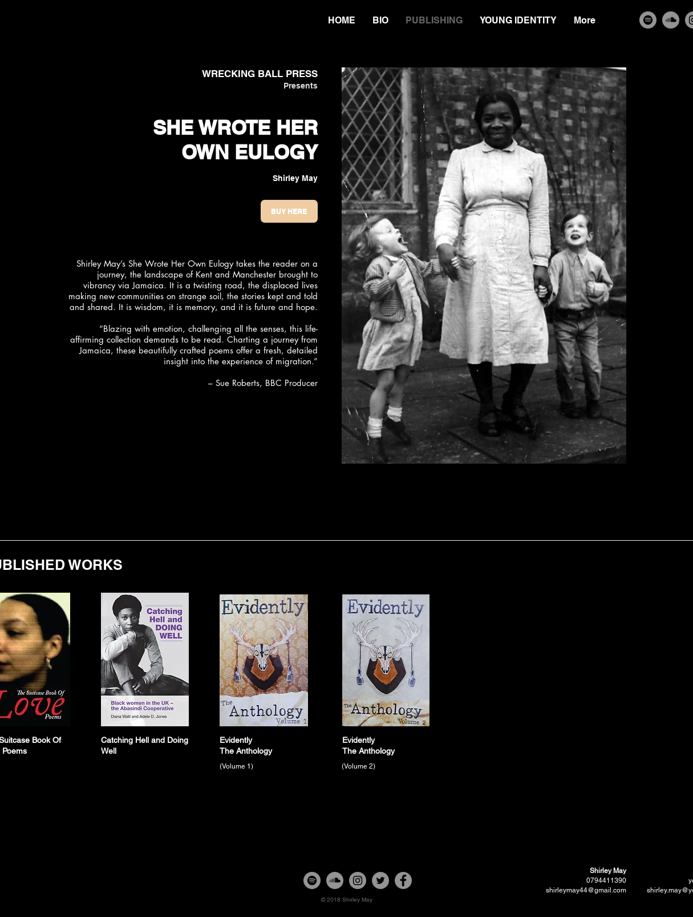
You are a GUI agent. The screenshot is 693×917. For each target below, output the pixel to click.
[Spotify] (647, 20)
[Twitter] (380, 880)
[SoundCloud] (670, 20)
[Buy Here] (289, 211)
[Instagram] (357, 880)
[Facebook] (403, 880)
